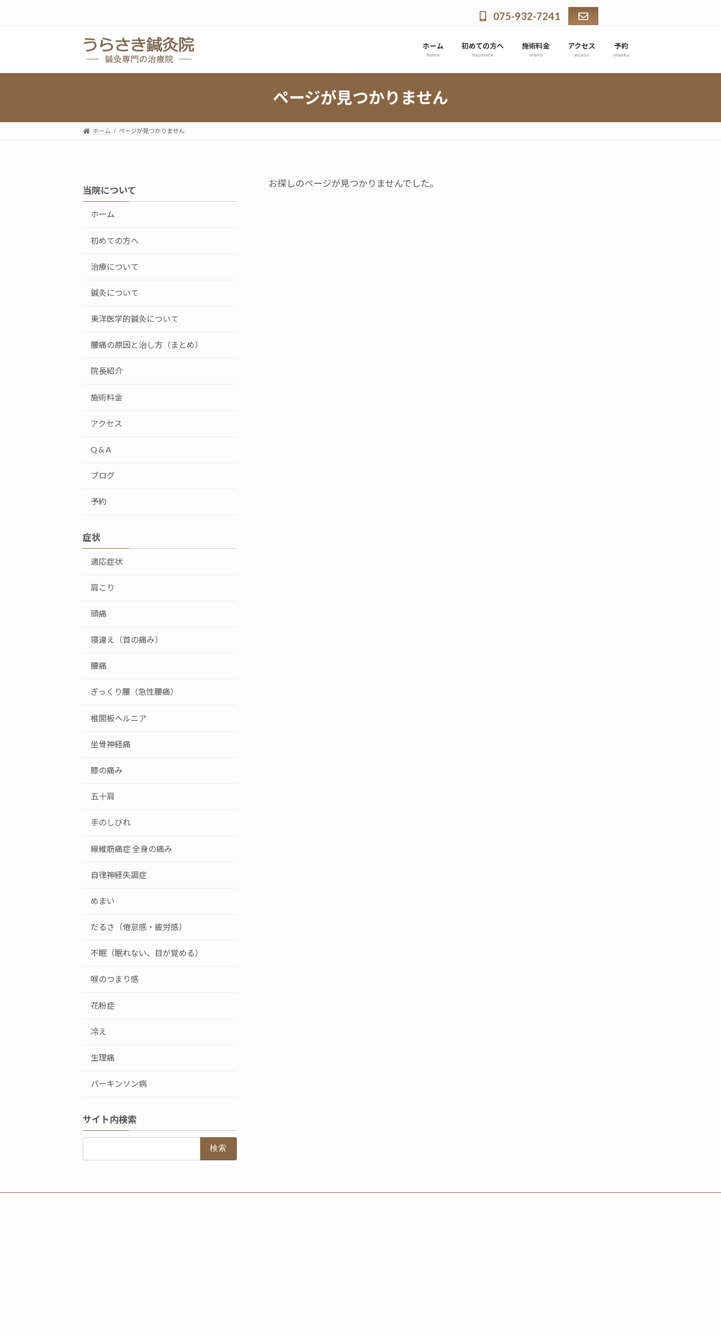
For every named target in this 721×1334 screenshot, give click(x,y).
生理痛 (103, 1057)
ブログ (103, 475)
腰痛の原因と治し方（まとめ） (147, 344)
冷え (99, 1031)
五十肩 (103, 796)
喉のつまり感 (115, 979)
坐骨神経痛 (111, 744)
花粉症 (103, 1005)
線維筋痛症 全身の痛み (131, 848)
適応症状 (107, 561)
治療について (115, 266)
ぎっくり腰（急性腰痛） (134, 691)
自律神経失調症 (119, 874)
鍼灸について (115, 292)
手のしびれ (111, 822)
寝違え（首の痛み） (127, 639)
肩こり (103, 587)
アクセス (106, 423)
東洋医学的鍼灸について (135, 318)
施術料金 (107, 397)
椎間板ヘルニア (119, 718)
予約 (99, 501)
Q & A (101, 449)
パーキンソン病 (119, 1083)
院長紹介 (107, 370)
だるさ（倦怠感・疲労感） (139, 927)
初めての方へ (115, 240)
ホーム (103, 214)
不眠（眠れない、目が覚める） (147, 953)
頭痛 (99, 613)
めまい (103, 901)
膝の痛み (107, 770)
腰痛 (99, 665)
